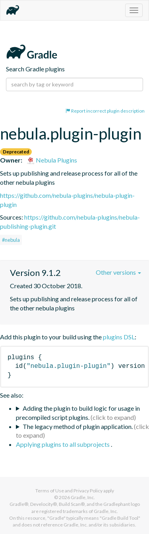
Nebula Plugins (52, 160)
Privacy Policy (88, 491)
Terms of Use (49, 491)
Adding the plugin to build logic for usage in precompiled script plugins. (78, 412)
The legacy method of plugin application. (78, 426)
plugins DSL (119, 337)
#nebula (11, 240)
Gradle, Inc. (83, 497)
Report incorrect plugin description (105, 111)
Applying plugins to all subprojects (63, 444)
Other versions (118, 272)
